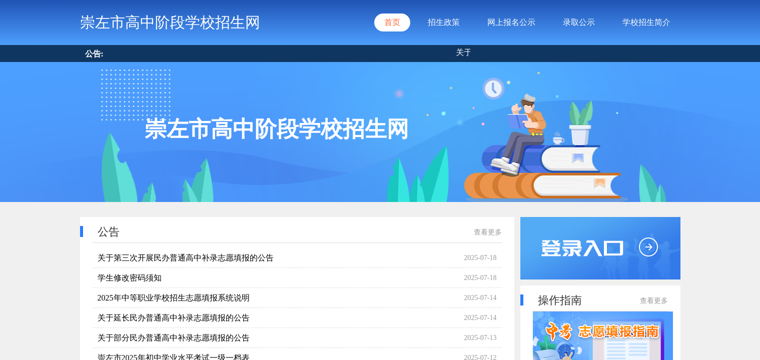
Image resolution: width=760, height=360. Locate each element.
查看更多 (488, 232)
